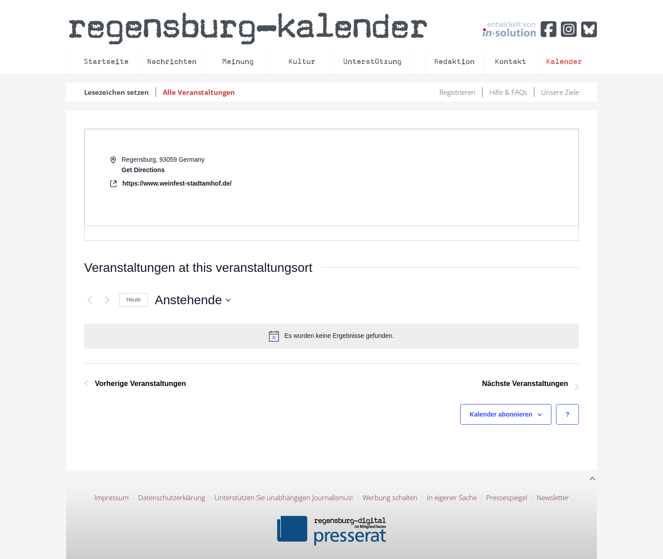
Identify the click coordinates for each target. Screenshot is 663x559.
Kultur (301, 61)
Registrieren (457, 92)
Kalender (564, 61)
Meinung (238, 61)
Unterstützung (372, 61)
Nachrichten (172, 61)
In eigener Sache (452, 497)
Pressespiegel (506, 497)
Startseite (106, 61)
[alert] (331, 336)
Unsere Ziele (560, 92)
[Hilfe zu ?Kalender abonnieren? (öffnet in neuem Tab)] (567, 414)
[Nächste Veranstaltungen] (107, 300)
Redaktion (454, 61)
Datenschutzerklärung (171, 497)
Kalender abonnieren (501, 414)
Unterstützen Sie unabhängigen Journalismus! (284, 497)
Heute (133, 300)
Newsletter (553, 497)
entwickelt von (509, 28)
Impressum (111, 497)
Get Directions (143, 169)
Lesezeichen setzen (116, 92)
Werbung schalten (390, 497)
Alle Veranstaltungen (199, 92)
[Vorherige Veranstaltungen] (89, 300)
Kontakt (510, 61)
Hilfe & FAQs (508, 92)
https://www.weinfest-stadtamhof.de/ (177, 183)
